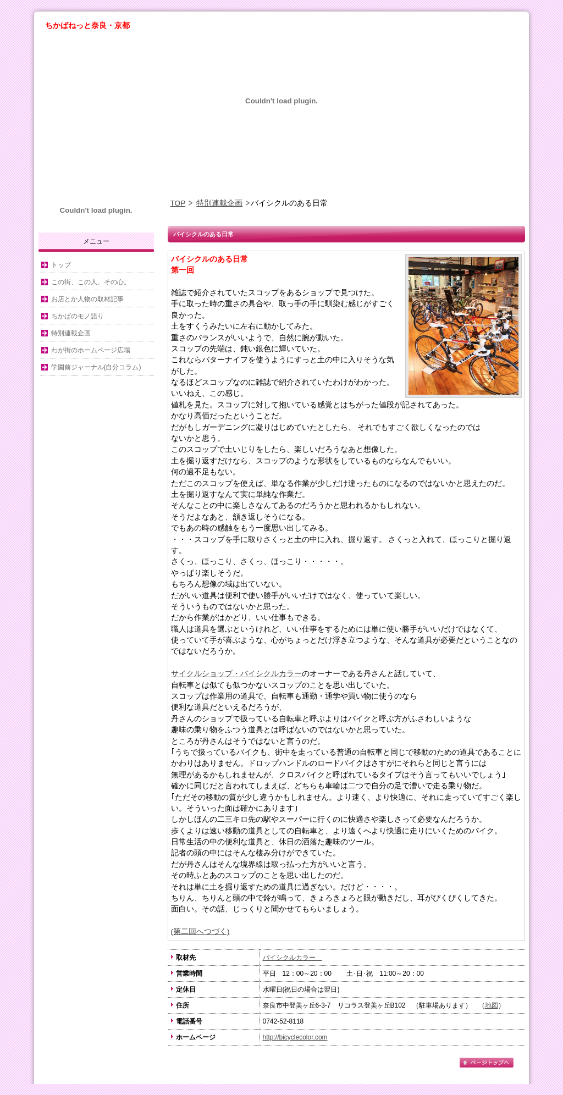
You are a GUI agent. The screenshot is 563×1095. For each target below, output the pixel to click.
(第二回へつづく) (200, 931)
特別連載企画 (219, 203)
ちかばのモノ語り (77, 316)
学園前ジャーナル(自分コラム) (96, 367)
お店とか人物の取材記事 (87, 299)
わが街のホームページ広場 (90, 350)
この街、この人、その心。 (90, 282)
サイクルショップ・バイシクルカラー (236, 674)
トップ (61, 265)
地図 (491, 1005)
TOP (178, 203)
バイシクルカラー (292, 957)
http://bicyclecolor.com (295, 1037)
